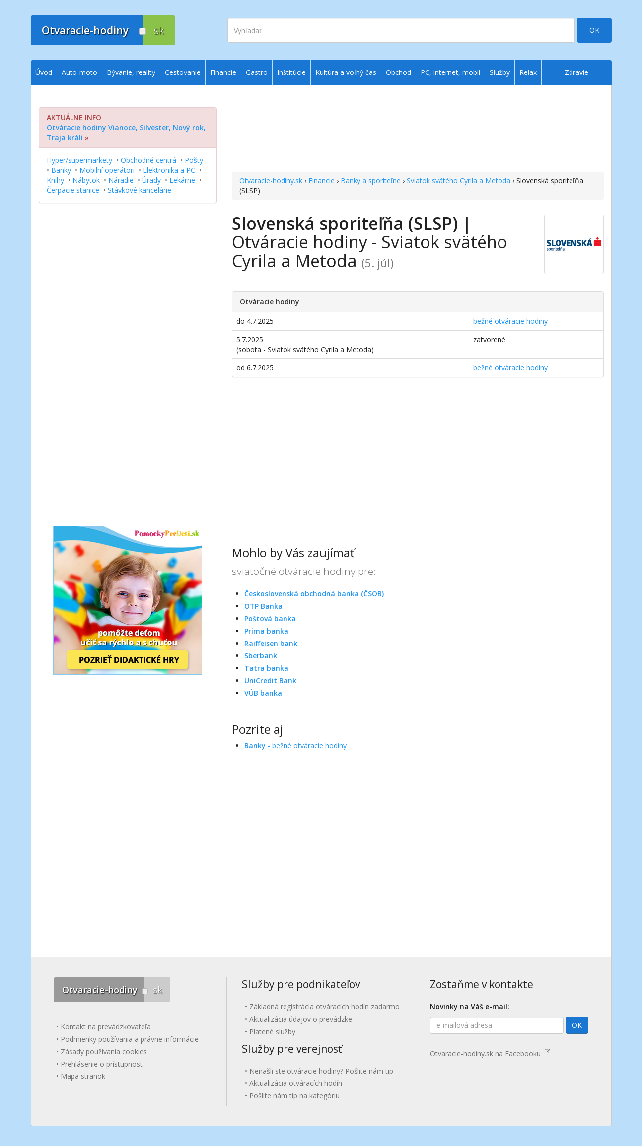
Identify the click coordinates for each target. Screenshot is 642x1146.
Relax (528, 72)
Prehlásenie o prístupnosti (102, 1064)
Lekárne (182, 180)
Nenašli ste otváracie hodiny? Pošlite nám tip (321, 1070)
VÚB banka (263, 693)
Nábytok (86, 180)
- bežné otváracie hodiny (295, 745)
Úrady (151, 180)
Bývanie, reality (131, 72)
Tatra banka (266, 668)
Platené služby (272, 1031)
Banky (61, 170)
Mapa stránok (83, 1076)
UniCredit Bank (270, 680)
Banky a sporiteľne (371, 180)
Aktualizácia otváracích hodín (295, 1083)
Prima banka (266, 631)
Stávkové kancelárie (139, 190)
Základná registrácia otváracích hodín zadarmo (324, 1006)
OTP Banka (263, 606)
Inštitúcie (291, 72)
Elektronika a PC (169, 170)
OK (594, 30)
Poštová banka (270, 618)
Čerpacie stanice (73, 190)
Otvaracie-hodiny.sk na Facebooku (490, 1053)
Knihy (55, 180)
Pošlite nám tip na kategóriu (294, 1095)
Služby (500, 72)
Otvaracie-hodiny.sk (270, 180)
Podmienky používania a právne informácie (130, 1039)
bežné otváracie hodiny (510, 321)
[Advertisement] (418, 129)
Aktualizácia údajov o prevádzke (300, 1019)
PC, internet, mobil (450, 72)
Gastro (257, 72)
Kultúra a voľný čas (345, 72)
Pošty (194, 160)
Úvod (43, 72)
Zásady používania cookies (104, 1051)
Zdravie (576, 72)
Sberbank (260, 655)
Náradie (121, 180)
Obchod (398, 72)
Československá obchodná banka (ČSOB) (314, 593)
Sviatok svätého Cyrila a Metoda (458, 180)
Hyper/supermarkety (79, 160)
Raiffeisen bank (270, 643)
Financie (321, 180)
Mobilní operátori (107, 170)
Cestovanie (183, 72)
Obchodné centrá (148, 160)
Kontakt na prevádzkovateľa (106, 1026)
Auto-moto (79, 72)
